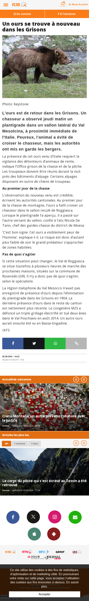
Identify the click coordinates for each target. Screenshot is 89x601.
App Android (53, 534)
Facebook (12, 517)
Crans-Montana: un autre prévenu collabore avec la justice (43, 418)
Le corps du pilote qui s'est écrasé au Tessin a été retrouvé (44, 482)
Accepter (44, 594)
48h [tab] (6, 443)
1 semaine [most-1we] (19, 443)
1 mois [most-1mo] (34, 443)
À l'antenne (67, 14)
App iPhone (34, 534)
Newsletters (75, 517)
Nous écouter (80, 4)
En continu (22, 14)
